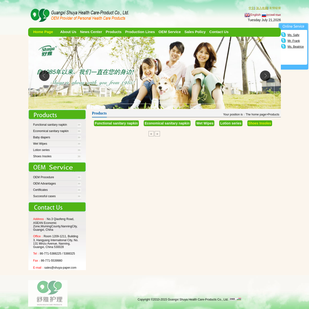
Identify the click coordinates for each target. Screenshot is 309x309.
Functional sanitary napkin (50, 124)
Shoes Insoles (42, 156)
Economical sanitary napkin (51, 131)
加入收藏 (262, 8)
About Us (68, 32)
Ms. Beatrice (296, 46)
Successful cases (44, 196)
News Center (91, 32)
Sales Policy (195, 32)
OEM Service (170, 32)
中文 (251, 8)
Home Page (43, 32)
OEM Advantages (44, 183)
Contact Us (218, 32)
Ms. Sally (294, 35)
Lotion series (41, 150)
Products (114, 32)
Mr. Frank (294, 41)
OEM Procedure (43, 177)
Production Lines (140, 32)
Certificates (40, 190)
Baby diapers (41, 137)
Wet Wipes (40, 143)
